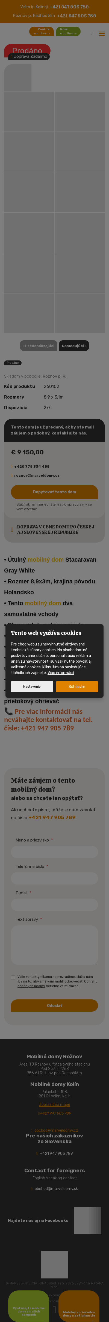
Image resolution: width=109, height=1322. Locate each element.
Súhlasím (77, 686)
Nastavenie (32, 686)
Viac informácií (61, 673)
